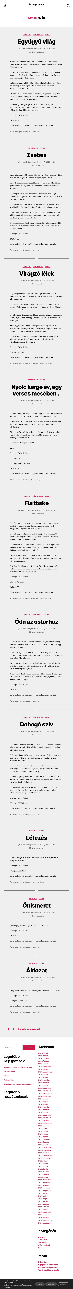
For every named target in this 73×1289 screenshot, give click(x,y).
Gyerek (15, 480)
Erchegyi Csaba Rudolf (33, 49)
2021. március (43, 1204)
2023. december (44, 1115)
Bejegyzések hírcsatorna (48, 1265)
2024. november (44, 1091)
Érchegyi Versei (36, 4)
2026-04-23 (50, 162)
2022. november (44, 1150)
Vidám (50, 363)
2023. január (43, 1145)
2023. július (42, 1129)
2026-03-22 (50, 629)
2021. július (42, 1193)
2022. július (42, 1161)
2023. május (43, 1134)
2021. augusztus (44, 1191)
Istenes (15, 132)
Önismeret (36, 905)
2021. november (44, 1182)
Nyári (20, 132)
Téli (38, 132)
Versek (47, 34)
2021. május (42, 1199)
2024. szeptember (45, 1093)
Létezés (36, 837)
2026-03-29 (50, 510)
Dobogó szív (36, 724)
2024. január (43, 1112)
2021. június (42, 1196)
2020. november (44, 1215)
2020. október (43, 1218)
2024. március (44, 1107)
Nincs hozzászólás (38, 52)
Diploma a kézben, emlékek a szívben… (19, 1067)
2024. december (44, 1088)
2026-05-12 (50, 49)
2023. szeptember (45, 1123)
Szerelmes (34, 363)
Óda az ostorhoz (36, 621)
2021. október (43, 1185)
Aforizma (33, 831)
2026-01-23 (50, 912)
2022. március (43, 1172)
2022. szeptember (45, 1155)
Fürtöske (36, 503)
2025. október (43, 1069)
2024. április (43, 1104)
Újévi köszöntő (44, 1245)
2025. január (43, 1085)
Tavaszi (33, 132)
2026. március (43, 1058)
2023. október (43, 1120)
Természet (27, 34)
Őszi (24, 132)
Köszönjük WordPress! (33, 1284)
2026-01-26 (50, 845)
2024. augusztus (44, 1096)
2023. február (43, 1142)
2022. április (43, 1169)
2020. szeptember (45, 1220)
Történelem (38, 34)
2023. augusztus (44, 1126)
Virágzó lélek (36, 273)
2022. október (43, 1153)
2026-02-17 (50, 731)
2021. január (43, 1209)
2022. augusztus (44, 1158)
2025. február (43, 1083)
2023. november (44, 1118)
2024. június (43, 1099)
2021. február (43, 1207)
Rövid (28, 132)
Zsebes (36, 154)
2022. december (44, 1147)
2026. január (43, 1064)
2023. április (43, 1137)
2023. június (43, 1131)
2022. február (43, 1174)
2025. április (43, 1077)
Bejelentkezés (43, 1262)
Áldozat (36, 970)
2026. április (43, 1056)
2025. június (43, 1075)
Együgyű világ (36, 41)
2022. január (43, 1177)
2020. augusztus (44, 1223)
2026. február (43, 1061)
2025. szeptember (45, 1072)
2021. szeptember (45, 1188)
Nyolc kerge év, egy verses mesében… (36, 390)
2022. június (43, 1164)
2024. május (43, 1102)
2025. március (44, 1080)
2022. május (43, 1166)
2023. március (44, 1139)
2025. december (44, 1066)
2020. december (44, 1212)
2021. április (43, 1201)
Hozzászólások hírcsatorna (48, 1267)
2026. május (43, 1053)
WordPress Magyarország (48, 1270)
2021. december (44, 1180)
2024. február (43, 1110)
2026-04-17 (50, 280)
